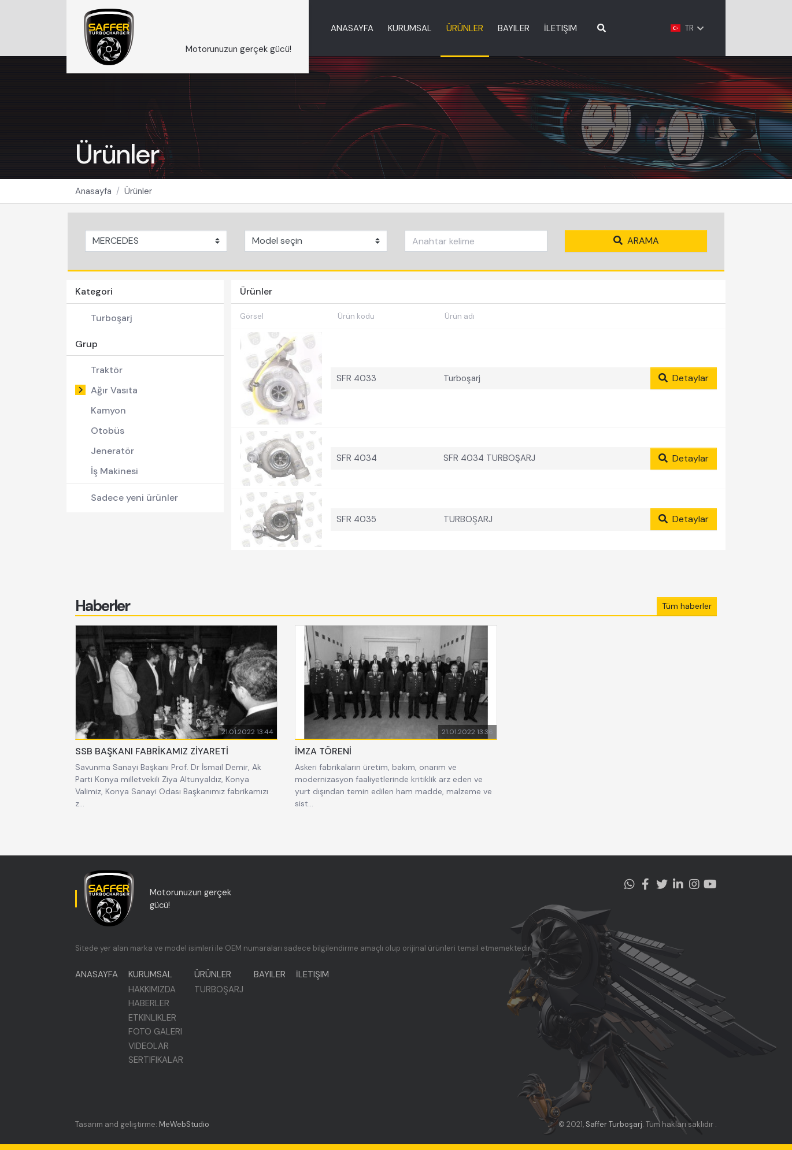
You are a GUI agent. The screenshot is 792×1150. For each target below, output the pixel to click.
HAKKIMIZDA (153, 992)
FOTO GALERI (156, 1035)
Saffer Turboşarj (614, 1124)
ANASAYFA (376, 28)
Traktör (107, 376)
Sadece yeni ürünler (134, 503)
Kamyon (108, 416)
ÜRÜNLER (489, 28)
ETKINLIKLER (153, 1020)
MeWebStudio (184, 1124)
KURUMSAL (434, 28)
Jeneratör (112, 457)
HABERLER (150, 1007)
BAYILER (538, 28)
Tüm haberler (687, 622)
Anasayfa (93, 197)
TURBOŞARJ (220, 992)
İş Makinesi (114, 477)
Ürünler (138, 197)
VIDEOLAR (149, 1049)
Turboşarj (111, 324)
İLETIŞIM (584, 28)
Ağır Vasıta (114, 396)
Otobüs (107, 436)
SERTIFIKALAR (156, 1063)
